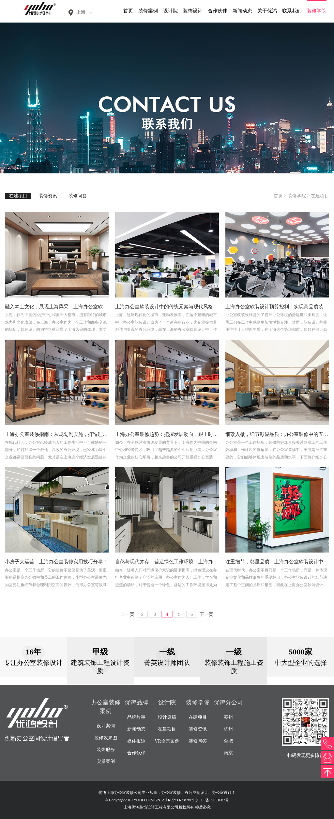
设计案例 (106, 725)
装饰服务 (106, 749)
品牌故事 (136, 717)
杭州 (228, 729)
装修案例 (148, 10)
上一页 (127, 614)
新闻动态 (242, 10)
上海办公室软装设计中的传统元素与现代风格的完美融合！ (178, 306)
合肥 (228, 741)
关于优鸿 (267, 10)
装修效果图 (105, 737)
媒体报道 (136, 741)
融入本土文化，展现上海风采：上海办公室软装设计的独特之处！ (76, 306)
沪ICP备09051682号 (212, 800)
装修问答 (77, 195)
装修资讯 (48, 195)
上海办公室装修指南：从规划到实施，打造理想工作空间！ (68, 434)
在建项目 (18, 195)
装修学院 (316, 10)
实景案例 (106, 761)
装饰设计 (193, 10)
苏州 (228, 717)
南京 (228, 752)
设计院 (170, 10)
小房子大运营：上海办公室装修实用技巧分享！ (56, 561)
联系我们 (292, 10)
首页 (128, 10)
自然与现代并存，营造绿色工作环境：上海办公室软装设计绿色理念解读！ (196, 561)
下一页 (206, 614)
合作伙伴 (217, 10)
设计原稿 (167, 717)
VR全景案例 (167, 741)
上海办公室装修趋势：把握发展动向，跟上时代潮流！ (174, 434)
